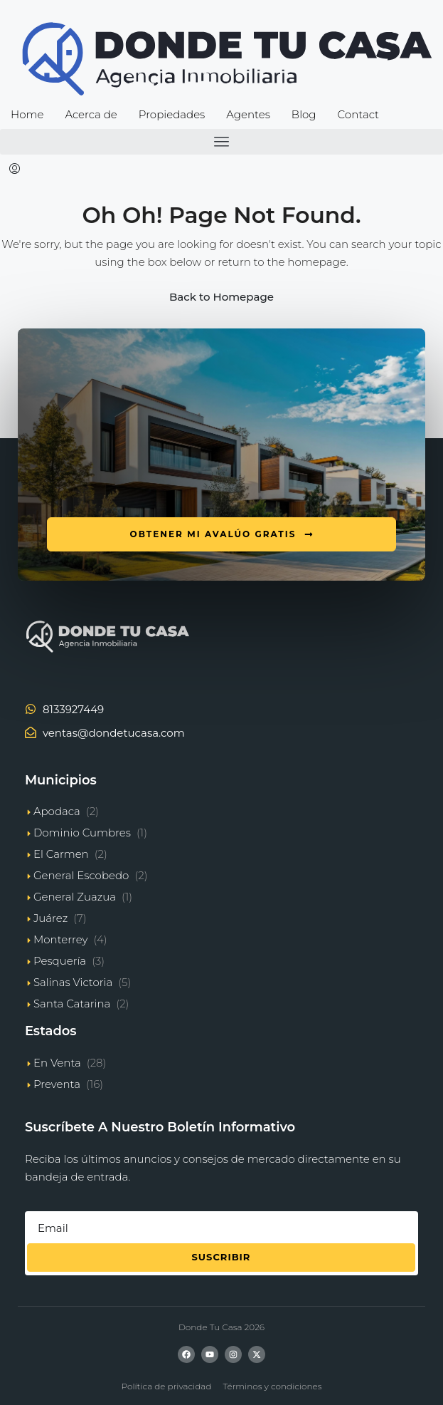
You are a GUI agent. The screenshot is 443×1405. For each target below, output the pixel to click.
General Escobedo (81, 875)
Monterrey (60, 939)
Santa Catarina (71, 1003)
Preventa (56, 1084)
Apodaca (56, 811)
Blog (304, 114)
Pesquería (59, 961)
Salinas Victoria (72, 982)
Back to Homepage (221, 297)
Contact (358, 114)
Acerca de (91, 114)
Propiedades (172, 114)
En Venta (57, 1062)
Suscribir (221, 1257)
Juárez (50, 918)
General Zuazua (74, 896)
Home (27, 114)
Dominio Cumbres (82, 832)
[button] (221, 142)
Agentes (248, 114)
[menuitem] (14, 170)
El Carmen (61, 854)
